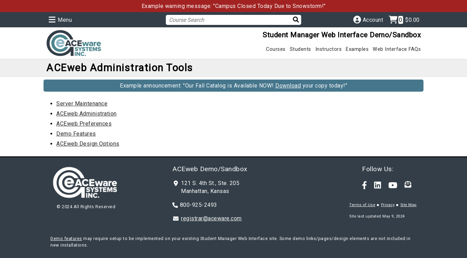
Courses (276, 49)
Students (300, 49)
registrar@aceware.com (211, 218)
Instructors (328, 49)
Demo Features (76, 133)
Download (288, 85)
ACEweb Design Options (88, 143)
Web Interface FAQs (397, 49)
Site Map (408, 205)
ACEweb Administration (86, 113)
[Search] (291, 19)
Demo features (66, 238)
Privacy (388, 205)
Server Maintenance (81, 103)
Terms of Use (362, 205)
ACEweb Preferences (84, 123)
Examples (357, 49)
